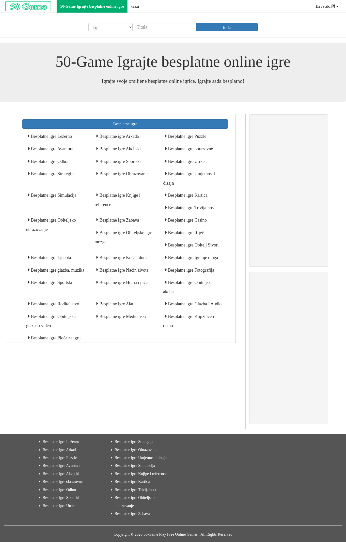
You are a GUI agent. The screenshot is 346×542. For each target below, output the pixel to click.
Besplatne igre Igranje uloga (192, 257)
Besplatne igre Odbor (49, 161)
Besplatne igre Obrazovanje (123, 173)
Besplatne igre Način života (123, 270)
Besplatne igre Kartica (187, 195)
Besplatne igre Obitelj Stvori (193, 245)
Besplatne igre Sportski (119, 161)
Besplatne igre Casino (187, 220)
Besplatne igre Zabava (118, 220)
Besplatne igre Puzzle (186, 136)
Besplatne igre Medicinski (122, 316)
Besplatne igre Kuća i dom (122, 257)
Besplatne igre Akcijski (119, 148)
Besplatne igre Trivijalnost (191, 207)
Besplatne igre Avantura (51, 148)
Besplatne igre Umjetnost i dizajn (141, 457)
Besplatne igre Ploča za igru (55, 337)
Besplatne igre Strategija (52, 173)
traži (135, 6)
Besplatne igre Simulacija (53, 195)
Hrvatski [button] (327, 6)
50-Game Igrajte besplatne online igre (92, 6)
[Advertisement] (289, 190)
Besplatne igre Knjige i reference (141, 474)
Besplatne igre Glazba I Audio (194, 303)
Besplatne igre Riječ (185, 232)
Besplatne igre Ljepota (50, 257)
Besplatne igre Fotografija (190, 270)
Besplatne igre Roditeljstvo (54, 303)
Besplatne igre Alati (116, 303)
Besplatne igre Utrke (185, 161)
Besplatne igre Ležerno (51, 136)
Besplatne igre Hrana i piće (122, 282)
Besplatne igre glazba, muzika (57, 270)
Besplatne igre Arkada (118, 136)
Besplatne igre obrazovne (190, 148)
